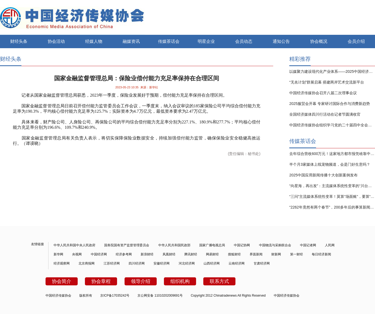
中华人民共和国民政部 (174, 245)
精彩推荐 (300, 59)
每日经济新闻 (321, 254)
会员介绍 (356, 41)
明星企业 (206, 41)
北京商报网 (86, 263)
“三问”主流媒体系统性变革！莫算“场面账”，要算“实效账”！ (332, 196)
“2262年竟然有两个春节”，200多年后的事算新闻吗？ (332, 207)
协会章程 (101, 281)
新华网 (58, 254)
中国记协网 (242, 245)
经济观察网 (62, 263)
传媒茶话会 (168, 41)
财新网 (276, 254)
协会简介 (61, 281)
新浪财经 (147, 254)
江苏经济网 (112, 263)
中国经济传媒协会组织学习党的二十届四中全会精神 (332, 125)
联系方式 (219, 281)
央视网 (77, 254)
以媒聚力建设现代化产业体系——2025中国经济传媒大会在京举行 (332, 71)
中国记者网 (308, 245)
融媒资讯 (131, 41)
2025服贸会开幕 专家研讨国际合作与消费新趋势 (329, 103)
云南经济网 (236, 263)
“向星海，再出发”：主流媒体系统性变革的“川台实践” (332, 186)
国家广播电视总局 (212, 245)
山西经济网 (212, 263)
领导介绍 (140, 281)
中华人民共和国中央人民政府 (74, 245)
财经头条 (18, 41)
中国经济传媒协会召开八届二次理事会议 (323, 93)
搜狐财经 (234, 254)
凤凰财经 (169, 254)
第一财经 (296, 254)
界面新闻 (256, 254)
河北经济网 (187, 263)
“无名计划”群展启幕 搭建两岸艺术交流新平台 (326, 82)
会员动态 (243, 41)
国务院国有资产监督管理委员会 (126, 245)
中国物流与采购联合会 (275, 245)
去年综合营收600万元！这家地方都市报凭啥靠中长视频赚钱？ (332, 154)
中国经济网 (99, 254)
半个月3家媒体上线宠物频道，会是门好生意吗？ (329, 164)
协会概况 (318, 41)
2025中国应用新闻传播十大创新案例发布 (323, 175)
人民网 (330, 245)
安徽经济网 (161, 263)
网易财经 (212, 254)
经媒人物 (93, 41)
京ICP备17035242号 (114, 295)
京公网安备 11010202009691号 (160, 295)
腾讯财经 (190, 254)
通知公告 (281, 41)
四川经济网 (137, 263)
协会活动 (56, 41)
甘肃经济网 (262, 263)
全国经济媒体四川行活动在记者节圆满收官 (325, 114)
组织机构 (180, 281)
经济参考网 (124, 254)
